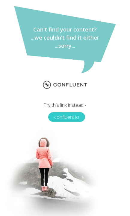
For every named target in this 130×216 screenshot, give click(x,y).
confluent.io (66, 117)
